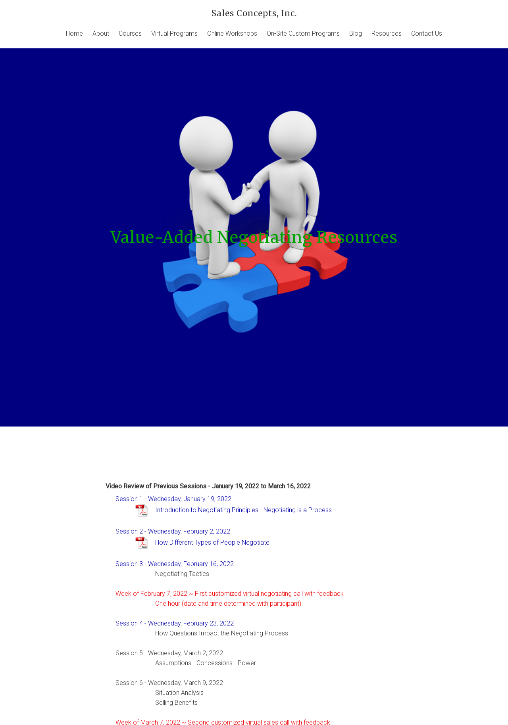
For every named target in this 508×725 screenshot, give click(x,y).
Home (74, 33)
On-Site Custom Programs (303, 33)
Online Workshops (232, 33)
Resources (386, 33)
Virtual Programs (174, 33)
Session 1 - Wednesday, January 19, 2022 (173, 499)
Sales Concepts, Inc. (254, 13)
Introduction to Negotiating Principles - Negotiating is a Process (243, 510)
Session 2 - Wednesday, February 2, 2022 (172, 531)
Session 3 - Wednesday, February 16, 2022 (174, 564)
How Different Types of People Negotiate (212, 542)
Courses (130, 33)
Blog (355, 33)
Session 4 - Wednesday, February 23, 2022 (174, 623)
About (100, 33)
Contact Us (426, 33)
